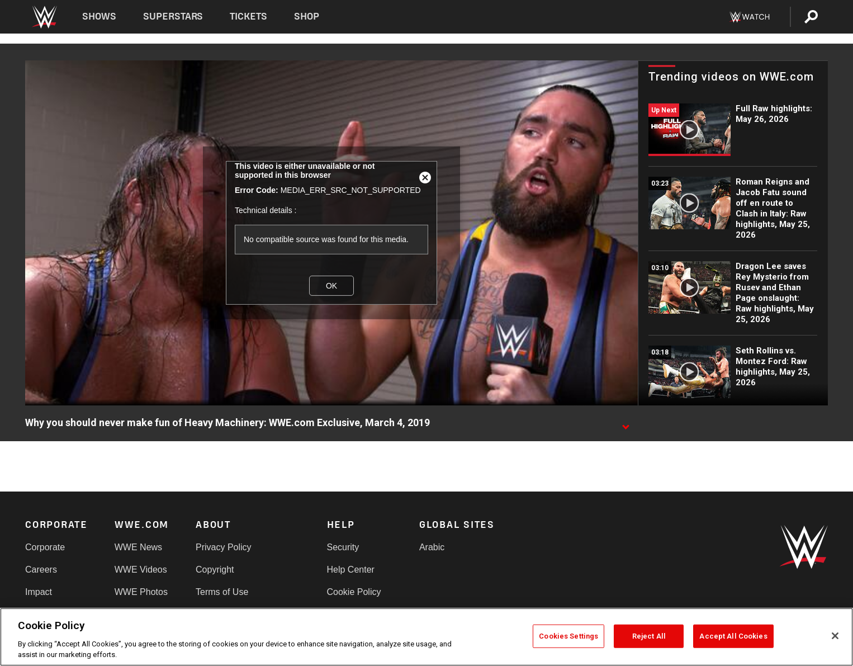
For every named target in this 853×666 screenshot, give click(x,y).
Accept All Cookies (733, 636)
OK (331, 285)
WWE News (138, 547)
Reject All (649, 636)
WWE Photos (141, 592)
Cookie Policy (354, 592)
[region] (426, 637)
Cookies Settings (568, 636)
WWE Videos (141, 569)
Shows (99, 16)
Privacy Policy (224, 547)
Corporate (45, 547)
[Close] (835, 636)
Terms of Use (222, 592)
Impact (38, 592)
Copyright (215, 569)
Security (343, 547)
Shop (306, 16)
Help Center (351, 569)
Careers (41, 569)
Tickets (248, 16)
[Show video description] (625, 423)
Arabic (431, 547)
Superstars (173, 16)
